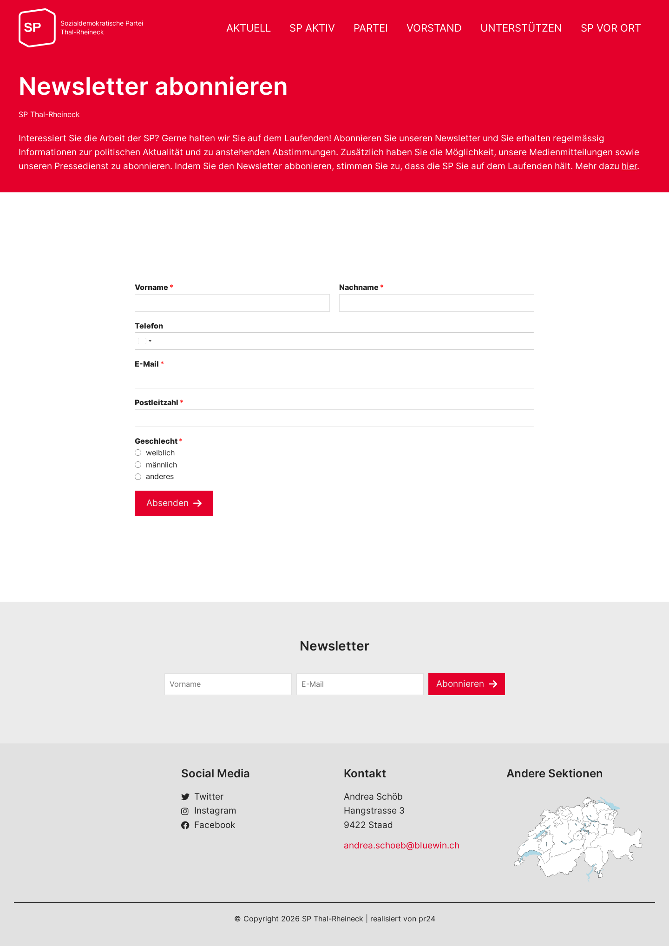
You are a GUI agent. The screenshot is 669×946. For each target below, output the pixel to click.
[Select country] (144, 341)
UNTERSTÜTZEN (521, 28)
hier (629, 166)
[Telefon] (334, 341)
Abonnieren (460, 683)
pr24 (427, 918)
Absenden (167, 503)
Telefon (149, 325)
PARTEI (371, 28)
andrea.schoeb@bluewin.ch (401, 845)
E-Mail (149, 363)
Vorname (154, 287)
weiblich (160, 452)
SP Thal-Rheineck (49, 114)
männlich (161, 464)
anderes (160, 476)
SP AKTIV (312, 28)
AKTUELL (248, 28)
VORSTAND (434, 28)
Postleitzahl (159, 402)
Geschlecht (159, 441)
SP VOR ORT (611, 28)
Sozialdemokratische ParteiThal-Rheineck (101, 28)
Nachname (361, 287)
